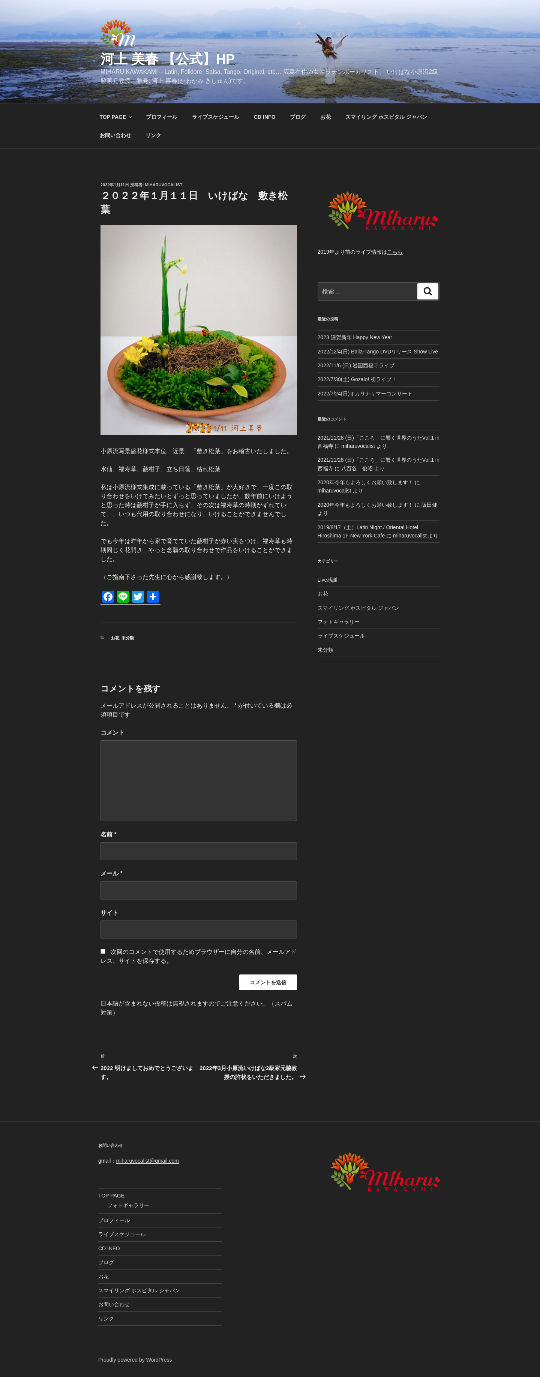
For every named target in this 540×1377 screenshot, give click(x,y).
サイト (109, 913)
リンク (153, 135)
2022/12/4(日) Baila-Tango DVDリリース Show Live (378, 352)
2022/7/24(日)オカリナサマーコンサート (365, 394)
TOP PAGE (117, 117)
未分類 (128, 638)
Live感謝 (328, 580)
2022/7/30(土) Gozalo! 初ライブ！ (357, 379)
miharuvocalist (164, 185)
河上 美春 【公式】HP (167, 59)
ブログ (298, 117)
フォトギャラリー (339, 622)
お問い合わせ (115, 135)
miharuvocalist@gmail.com (147, 1161)
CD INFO (265, 117)
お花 (325, 117)
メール (111, 873)
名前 (108, 834)
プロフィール (161, 117)
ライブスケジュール (215, 117)
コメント (112, 732)
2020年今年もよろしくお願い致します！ (365, 482)
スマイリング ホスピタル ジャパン (386, 117)
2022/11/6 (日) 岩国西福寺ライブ (356, 365)
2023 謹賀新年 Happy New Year (355, 337)
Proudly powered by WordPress (135, 1360)
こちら (395, 252)
